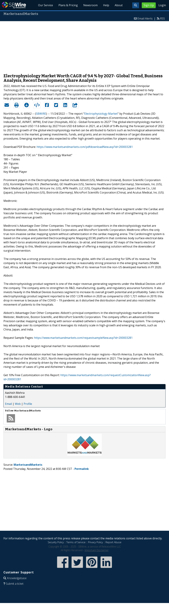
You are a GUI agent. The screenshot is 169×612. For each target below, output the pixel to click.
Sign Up (149, 5)
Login (162, 5)
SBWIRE (41, 114)
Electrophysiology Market (101, 114)
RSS (162, 18)
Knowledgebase (17, 578)
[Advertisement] (84, 45)
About (119, 5)
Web (18, 404)
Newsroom (90, 5)
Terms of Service (76, 542)
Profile (28, 404)
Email (8, 404)
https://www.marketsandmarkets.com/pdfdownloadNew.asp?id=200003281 (85, 147)
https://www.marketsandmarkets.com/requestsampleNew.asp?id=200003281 (83, 338)
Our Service (45, 5)
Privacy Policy (95, 542)
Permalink (81, 469)
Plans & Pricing (68, 5)
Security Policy (56, 542)
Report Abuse (113, 542)
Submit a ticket (14, 584)
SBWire (14, 5)
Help (106, 5)
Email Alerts (145, 18)
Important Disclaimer (96, 550)
